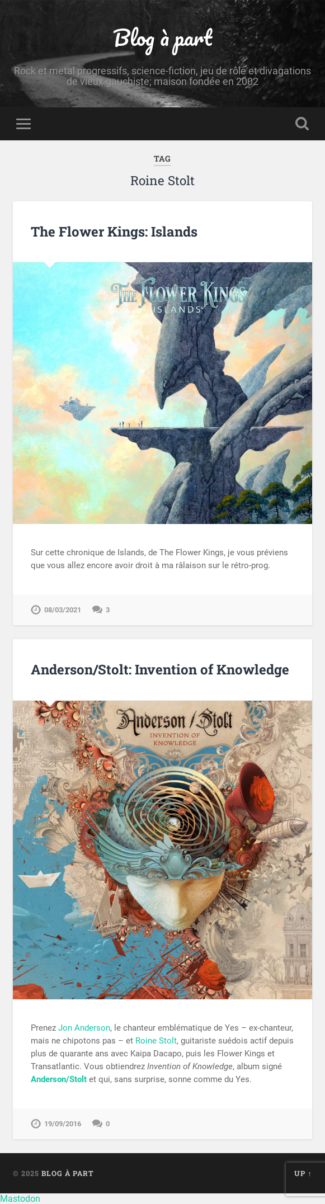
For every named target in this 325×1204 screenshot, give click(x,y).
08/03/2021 (62, 610)
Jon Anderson (84, 1028)
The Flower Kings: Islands (114, 231)
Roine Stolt (156, 1041)
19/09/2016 (62, 1124)
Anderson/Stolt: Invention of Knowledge (160, 669)
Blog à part (162, 37)
